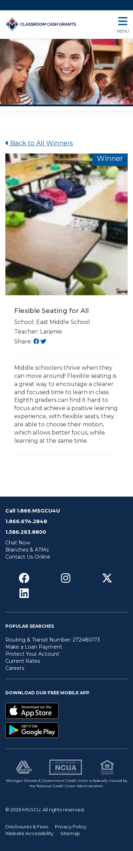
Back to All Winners (39, 143)
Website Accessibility (29, 833)
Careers (14, 668)
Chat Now (17, 542)
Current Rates (22, 661)
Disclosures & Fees (26, 826)
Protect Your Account (32, 654)
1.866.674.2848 (26, 521)
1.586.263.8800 (25, 532)
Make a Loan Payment (33, 647)
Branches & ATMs (27, 550)
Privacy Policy (71, 826)
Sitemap (70, 833)
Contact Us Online (27, 557)
